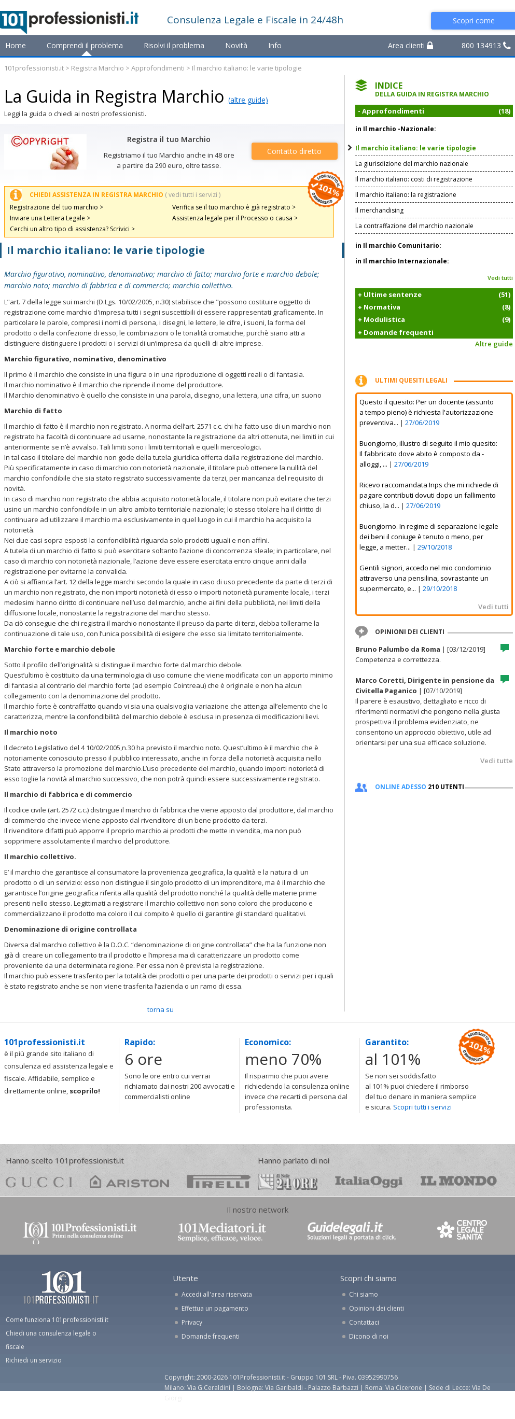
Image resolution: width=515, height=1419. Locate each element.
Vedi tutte (496, 760)
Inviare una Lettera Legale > (50, 218)
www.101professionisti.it (79, 1232)
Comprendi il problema (85, 45)
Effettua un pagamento (215, 1308)
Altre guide (494, 343)
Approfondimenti (158, 68)
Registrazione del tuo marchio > (56, 207)
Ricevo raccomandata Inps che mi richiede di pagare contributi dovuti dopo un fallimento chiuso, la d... (428, 495)
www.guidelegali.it (352, 1232)
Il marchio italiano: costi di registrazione (413, 179)
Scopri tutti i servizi (422, 1107)
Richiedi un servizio (34, 1360)
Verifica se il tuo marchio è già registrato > (234, 207)
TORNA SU (160, 1009)
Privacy (192, 1322)
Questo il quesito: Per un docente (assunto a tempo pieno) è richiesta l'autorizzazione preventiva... (426, 412)
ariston (129, 1181)
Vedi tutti (500, 278)
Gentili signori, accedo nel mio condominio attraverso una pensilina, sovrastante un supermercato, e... (425, 578)
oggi (369, 1181)
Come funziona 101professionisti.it (57, 1319)
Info (275, 45)
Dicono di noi (368, 1336)
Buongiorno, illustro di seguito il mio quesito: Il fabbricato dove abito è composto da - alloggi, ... (428, 454)
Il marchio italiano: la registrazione (405, 194)
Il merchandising (379, 210)
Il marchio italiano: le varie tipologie (415, 148)
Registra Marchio (97, 68)
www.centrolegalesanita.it (463, 1232)
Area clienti (410, 45)
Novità (236, 45)
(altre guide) (248, 100)
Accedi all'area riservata (217, 1294)
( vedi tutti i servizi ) (192, 194)
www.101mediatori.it (222, 1232)
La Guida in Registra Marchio (114, 96)
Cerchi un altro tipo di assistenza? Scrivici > (72, 228)
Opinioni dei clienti (376, 1308)
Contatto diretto (294, 151)
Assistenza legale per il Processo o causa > (235, 218)
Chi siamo (363, 1294)
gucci (39, 1181)
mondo (459, 1181)
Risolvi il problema (174, 45)
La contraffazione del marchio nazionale (414, 225)
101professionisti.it (34, 68)
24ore (287, 1182)
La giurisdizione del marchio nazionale (411, 163)
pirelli (218, 1181)
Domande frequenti (211, 1336)
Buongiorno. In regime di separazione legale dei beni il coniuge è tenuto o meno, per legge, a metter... (428, 537)
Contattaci (364, 1322)
